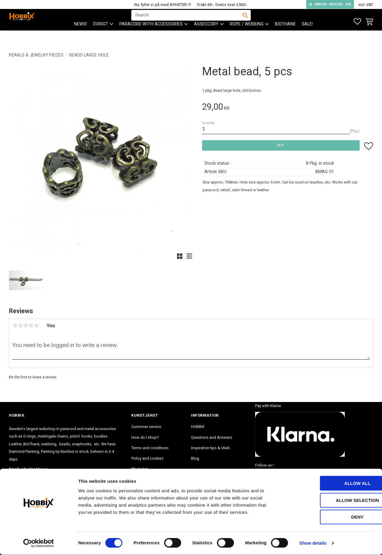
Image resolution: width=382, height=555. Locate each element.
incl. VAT (365, 4)
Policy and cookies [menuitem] (147, 458)
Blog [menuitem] (195, 458)
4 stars (31, 325)
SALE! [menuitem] (307, 36)
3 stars (25, 325)
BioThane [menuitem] (285, 36)
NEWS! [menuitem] (80, 36)
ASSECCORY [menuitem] (206, 36)
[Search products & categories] (187, 21)
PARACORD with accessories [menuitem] (151, 36)
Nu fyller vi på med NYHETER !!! (162, 4)
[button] (357, 21)
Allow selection (332, 500)
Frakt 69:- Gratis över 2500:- (222, 4)
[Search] (245, 21)
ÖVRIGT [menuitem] (100, 36)
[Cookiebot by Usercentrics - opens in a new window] (39, 543)
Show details (313, 543)
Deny (332, 517)
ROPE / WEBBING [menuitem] (247, 36)
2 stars (20, 325)
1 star (15, 325)
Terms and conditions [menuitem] (150, 448)
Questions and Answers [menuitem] (211, 437)
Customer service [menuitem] (146, 426)
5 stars (36, 325)
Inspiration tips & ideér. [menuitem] (210, 448)
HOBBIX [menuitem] (197, 426)
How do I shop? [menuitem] (144, 437)
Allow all (332, 483)
